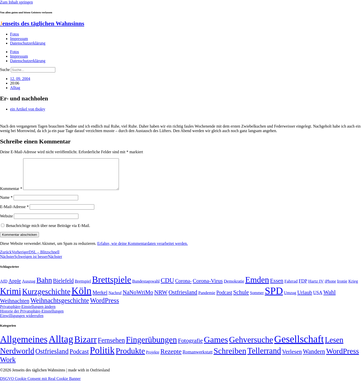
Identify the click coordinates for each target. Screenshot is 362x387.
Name (6, 203)
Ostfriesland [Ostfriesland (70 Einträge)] (51, 357)
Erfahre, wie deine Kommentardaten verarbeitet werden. (142, 249)
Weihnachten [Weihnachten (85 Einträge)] (14, 307)
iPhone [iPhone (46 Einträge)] (330, 287)
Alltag (15, 88)
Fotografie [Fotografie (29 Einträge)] (190, 346)
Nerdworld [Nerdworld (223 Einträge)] (17, 357)
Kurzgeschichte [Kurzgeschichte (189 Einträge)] (46, 297)
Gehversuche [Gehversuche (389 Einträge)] (251, 345)
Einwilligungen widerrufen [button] (21, 322)
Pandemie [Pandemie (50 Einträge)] (206, 298)
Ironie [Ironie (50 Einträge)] (342, 287)
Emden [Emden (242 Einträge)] (257, 285)
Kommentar (11, 194)
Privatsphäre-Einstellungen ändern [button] (28, 313)
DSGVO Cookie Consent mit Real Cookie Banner (40, 384)
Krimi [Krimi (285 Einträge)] (10, 297)
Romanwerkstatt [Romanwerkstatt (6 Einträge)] (197, 358)
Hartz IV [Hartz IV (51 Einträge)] (316, 287)
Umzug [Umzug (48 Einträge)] (290, 298)
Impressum (19, 38)
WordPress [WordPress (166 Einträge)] (342, 357)
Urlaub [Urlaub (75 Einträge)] (304, 298)
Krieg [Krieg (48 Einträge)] (353, 287)
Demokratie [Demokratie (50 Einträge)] (234, 287)
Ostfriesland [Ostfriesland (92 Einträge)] (182, 298)
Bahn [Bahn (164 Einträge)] (44, 286)
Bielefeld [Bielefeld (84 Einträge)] (63, 287)
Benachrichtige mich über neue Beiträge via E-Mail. (48, 231)
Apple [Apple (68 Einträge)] (15, 287)
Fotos (14, 34)
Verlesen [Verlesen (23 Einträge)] (292, 358)
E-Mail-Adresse (14, 213)
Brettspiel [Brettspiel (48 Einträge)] (83, 287)
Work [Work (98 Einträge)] (8, 366)
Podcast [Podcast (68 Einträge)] (224, 298)
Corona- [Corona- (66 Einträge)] (183, 287)
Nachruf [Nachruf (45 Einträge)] (114, 299)
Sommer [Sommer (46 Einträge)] (257, 299)
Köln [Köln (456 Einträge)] (81, 296)
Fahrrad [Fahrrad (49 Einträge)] (291, 287)
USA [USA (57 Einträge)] (317, 298)
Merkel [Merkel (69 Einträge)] (100, 298)
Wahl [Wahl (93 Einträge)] (329, 298)
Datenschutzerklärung (27, 43)
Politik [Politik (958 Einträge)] (102, 356)
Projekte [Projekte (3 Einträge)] (152, 358)
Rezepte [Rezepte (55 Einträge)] (171, 357)
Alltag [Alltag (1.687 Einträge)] (61, 345)
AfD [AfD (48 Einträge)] (4, 287)
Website (6, 222)
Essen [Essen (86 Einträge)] (276, 287)
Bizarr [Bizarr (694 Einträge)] (85, 345)
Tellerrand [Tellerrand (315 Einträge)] (264, 356)
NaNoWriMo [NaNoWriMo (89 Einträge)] (138, 298)
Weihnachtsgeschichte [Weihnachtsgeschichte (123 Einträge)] (59, 306)
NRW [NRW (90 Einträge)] (160, 298)
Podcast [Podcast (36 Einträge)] (79, 357)
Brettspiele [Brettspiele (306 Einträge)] (111, 286)
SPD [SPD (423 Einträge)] (274, 296)
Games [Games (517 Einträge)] (216, 346)
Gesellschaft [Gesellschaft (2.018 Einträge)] (299, 345)
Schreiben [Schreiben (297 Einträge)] (230, 356)
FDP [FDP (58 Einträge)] (303, 287)
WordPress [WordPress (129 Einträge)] (104, 306)
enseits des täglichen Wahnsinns (42, 23)
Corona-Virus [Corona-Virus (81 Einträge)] (208, 287)
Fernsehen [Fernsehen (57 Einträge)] (111, 346)
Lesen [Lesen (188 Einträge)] (334, 345)
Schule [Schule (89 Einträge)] (241, 298)
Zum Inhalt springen (16, 2)
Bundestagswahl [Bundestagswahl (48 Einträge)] (146, 287)
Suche (5, 69)
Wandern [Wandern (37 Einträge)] (314, 357)
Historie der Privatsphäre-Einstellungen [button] (32, 317)
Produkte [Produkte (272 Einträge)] (130, 356)
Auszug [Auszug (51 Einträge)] (28, 287)
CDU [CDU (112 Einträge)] (167, 286)
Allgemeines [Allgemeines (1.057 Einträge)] (24, 345)
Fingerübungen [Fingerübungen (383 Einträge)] (151, 345)
